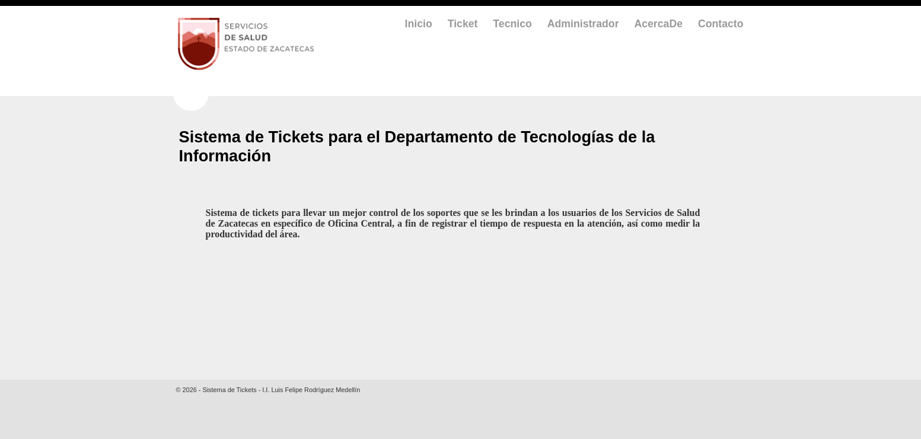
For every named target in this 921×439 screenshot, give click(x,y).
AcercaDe (658, 24)
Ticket (463, 24)
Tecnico (512, 24)
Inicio (418, 24)
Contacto (721, 24)
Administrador (583, 24)
